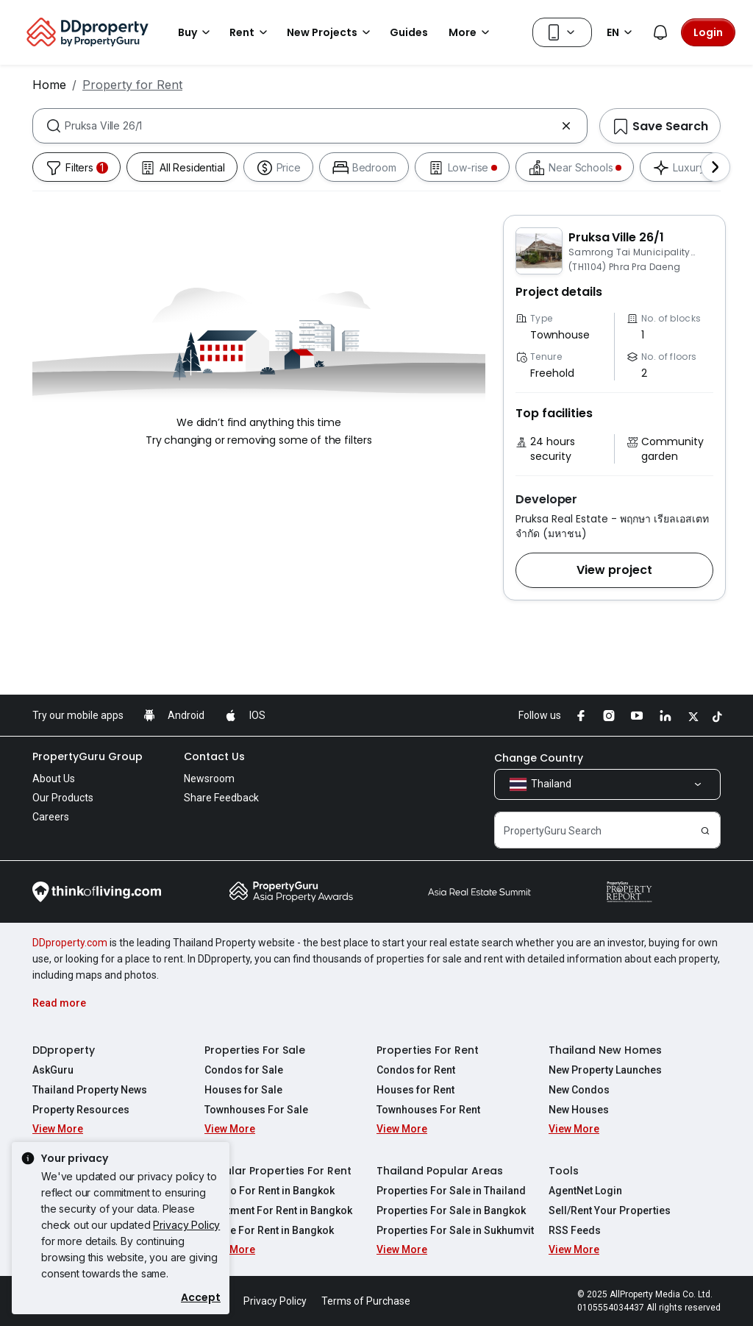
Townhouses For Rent (428, 1110)
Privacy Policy (186, 1225)
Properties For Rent (427, 1050)
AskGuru (53, 1070)
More (471, 32)
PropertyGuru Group (87, 756)
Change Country (538, 758)
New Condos (579, 1090)
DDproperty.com (69, 943)
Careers (50, 817)
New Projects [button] (331, 32)
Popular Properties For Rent (277, 1170)
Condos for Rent (415, 1070)
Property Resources (80, 1110)
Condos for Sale (243, 1070)
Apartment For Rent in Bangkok (278, 1210)
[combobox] (310, 126)
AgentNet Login (585, 1190)
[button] (614, 570)
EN (622, 32)
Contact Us (214, 756)
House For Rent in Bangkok (269, 1230)
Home (49, 84)
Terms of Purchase (365, 1301)
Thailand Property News (89, 1090)
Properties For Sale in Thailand (451, 1190)
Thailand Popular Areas (439, 1170)
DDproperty (63, 1050)
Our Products (62, 798)
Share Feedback (221, 798)
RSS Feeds (575, 1230)
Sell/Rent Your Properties (610, 1210)
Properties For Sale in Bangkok (451, 1210)
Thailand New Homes (605, 1050)
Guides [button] (409, 32)
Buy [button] (196, 32)
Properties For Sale (254, 1050)
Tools (564, 1170)
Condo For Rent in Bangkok (269, 1190)
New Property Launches (605, 1070)
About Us (53, 778)
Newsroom (209, 778)
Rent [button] (250, 32)
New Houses (579, 1110)
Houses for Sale (243, 1090)
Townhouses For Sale (256, 1110)
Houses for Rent (415, 1090)
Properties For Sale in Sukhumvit (455, 1230)
